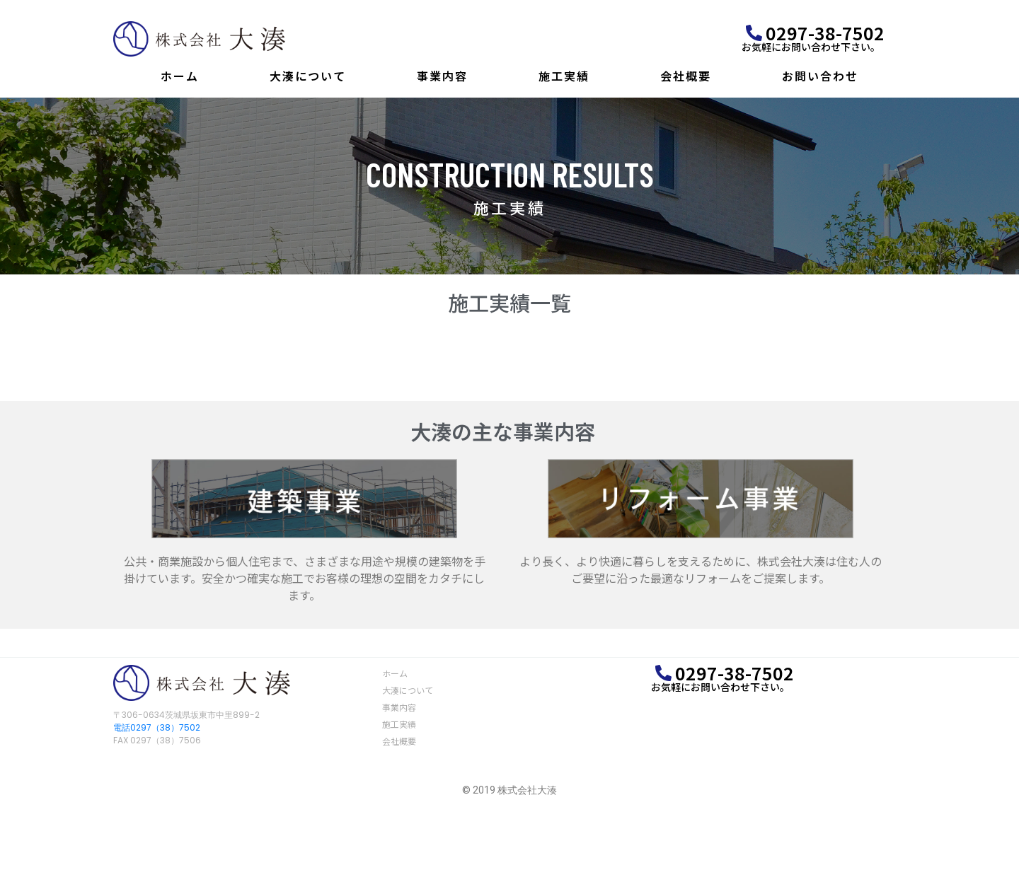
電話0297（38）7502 (156, 727)
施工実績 (564, 75)
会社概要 (685, 75)
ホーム (180, 75)
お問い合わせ (820, 75)
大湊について (308, 75)
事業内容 (442, 75)
